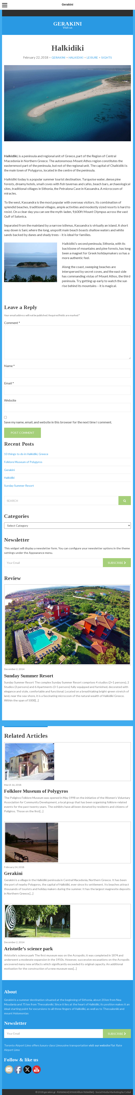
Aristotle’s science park (28, 948)
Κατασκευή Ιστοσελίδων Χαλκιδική (75, 1092)
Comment (12, 323)
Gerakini (67, 24)
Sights (106, 57)
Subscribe (117, 562)
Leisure (92, 57)
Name (9, 366)
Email (9, 383)
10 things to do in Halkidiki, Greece (26, 454)
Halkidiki (76, 57)
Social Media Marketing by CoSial (113, 1092)
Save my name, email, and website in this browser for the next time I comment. (58, 422)
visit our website (99, 1045)
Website (10, 400)
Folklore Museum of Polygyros (23, 462)
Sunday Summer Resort (19, 485)
